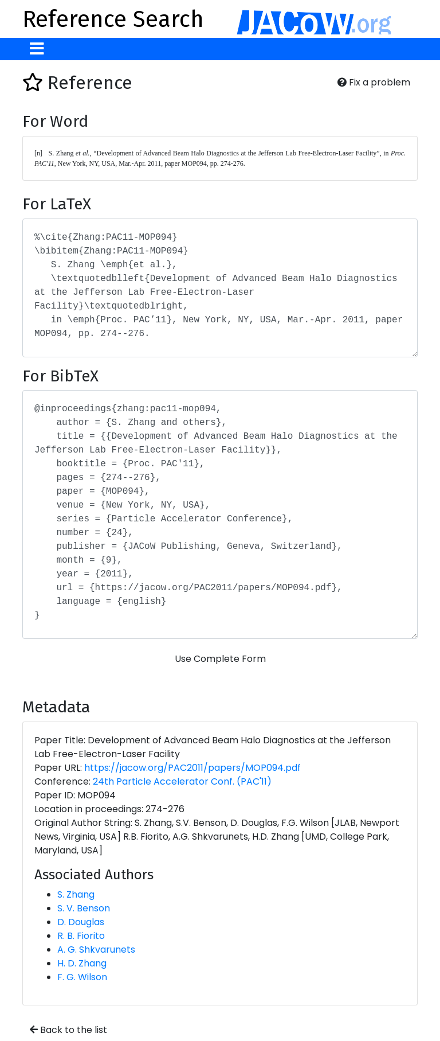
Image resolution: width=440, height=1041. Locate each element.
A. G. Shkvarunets (96, 949)
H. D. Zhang (82, 963)
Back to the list (68, 1029)
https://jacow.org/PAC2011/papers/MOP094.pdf (192, 767)
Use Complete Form (220, 658)
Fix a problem (373, 82)
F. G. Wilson (82, 977)
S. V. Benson (83, 908)
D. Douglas (80, 922)
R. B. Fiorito (81, 935)
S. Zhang (76, 894)
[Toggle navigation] (37, 49)
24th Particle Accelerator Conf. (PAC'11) (182, 781)
